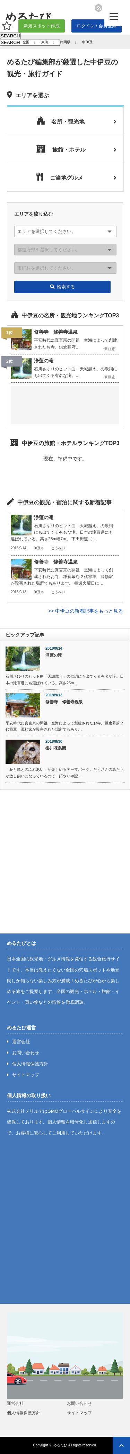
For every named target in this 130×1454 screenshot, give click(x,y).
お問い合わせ (25, 1052)
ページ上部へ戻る (121, 1445)
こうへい (58, 548)
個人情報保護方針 (30, 1063)
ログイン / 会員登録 (96, 25)
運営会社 (21, 1041)
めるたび (60, 1445)
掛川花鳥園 (55, 748)
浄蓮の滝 (53, 655)
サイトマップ (25, 1074)
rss (98, 8)
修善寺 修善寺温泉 (64, 701)
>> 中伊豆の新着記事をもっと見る (85, 611)
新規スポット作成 (42, 25)
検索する (62, 286)
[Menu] (113, 16)
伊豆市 (39, 548)
